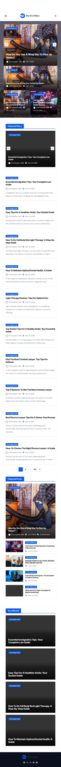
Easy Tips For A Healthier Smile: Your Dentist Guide (30, 212)
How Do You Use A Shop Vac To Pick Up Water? (25, 83)
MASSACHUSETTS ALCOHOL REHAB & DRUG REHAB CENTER (39, 562)
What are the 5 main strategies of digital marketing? (37, 591)
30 (35, 469)
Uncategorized (14, 135)
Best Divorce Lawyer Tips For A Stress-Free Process (30, 417)
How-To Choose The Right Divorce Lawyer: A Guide (30, 448)
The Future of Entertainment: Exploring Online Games (43, 102)
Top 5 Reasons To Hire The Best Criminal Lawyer (29, 390)
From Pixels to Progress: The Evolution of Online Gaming (39, 576)
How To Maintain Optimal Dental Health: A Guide (29, 270)
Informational (12, 28)
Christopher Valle (14, 62)
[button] (54, 44)
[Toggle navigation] (6, 16)
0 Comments (45, 534)
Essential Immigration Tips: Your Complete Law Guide (25, 641)
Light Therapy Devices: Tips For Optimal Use (27, 298)
